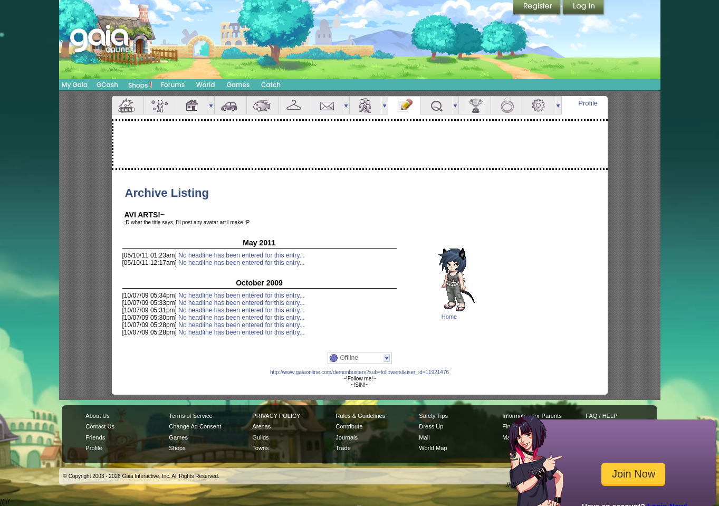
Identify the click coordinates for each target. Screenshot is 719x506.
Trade (342, 448)
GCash (107, 84)
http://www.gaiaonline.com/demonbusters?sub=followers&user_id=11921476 (359, 372)
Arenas (261, 426)
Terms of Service (190, 416)
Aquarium (263, 105)
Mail (327, 105)
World (205, 84)
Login (583, 8)
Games (238, 84)
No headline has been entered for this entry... (241, 255)
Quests (436, 105)
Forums (173, 84)
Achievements (475, 105)
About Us (97, 416)
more (211, 105)
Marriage (507, 105)
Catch (271, 84)
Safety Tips (433, 416)
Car (230, 105)
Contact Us (99, 426)
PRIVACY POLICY (276, 416)
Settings (539, 105)
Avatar (160, 105)
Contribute (348, 426)
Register (537, 8)
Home (449, 316)
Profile (588, 103)
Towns (260, 448)
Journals (346, 437)
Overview (127, 105)
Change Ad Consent (195, 426)
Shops (140, 85)
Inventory (295, 105)
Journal (404, 105)
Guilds (260, 437)
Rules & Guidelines (360, 416)
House (192, 105)
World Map (433, 448)
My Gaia (75, 84)
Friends (365, 105)
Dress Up (431, 426)
